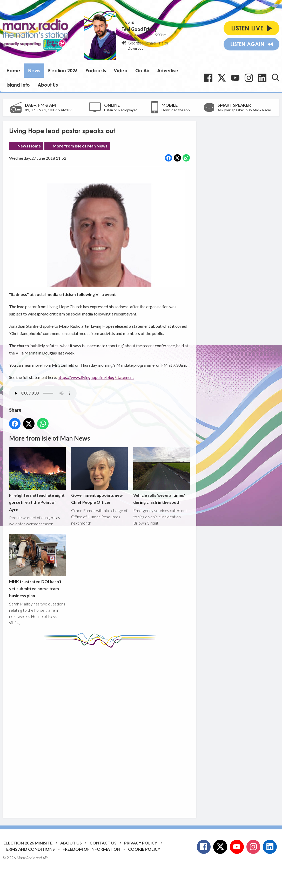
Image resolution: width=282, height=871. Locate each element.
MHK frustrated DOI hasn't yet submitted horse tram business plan (37, 566)
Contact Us (103, 842)
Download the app (176, 110)
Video (120, 70)
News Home (29, 145)
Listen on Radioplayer (120, 110)
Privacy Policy (140, 842)
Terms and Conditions (29, 849)
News (34, 70)
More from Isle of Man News (80, 145)
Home (13, 70)
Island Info (18, 85)
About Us (48, 85)
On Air (142, 70)
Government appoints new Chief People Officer (99, 476)
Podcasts (95, 70)
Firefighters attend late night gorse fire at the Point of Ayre (37, 479)
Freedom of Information (91, 849)
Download (136, 48)
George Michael (142, 42)
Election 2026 (63, 70)
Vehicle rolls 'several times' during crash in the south (161, 476)
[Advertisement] (106, 729)
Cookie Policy (144, 849)
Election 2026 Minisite (27, 842)
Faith (163, 42)
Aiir (45, 857)
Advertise (167, 70)
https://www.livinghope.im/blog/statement (96, 377)
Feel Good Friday (139, 29)
